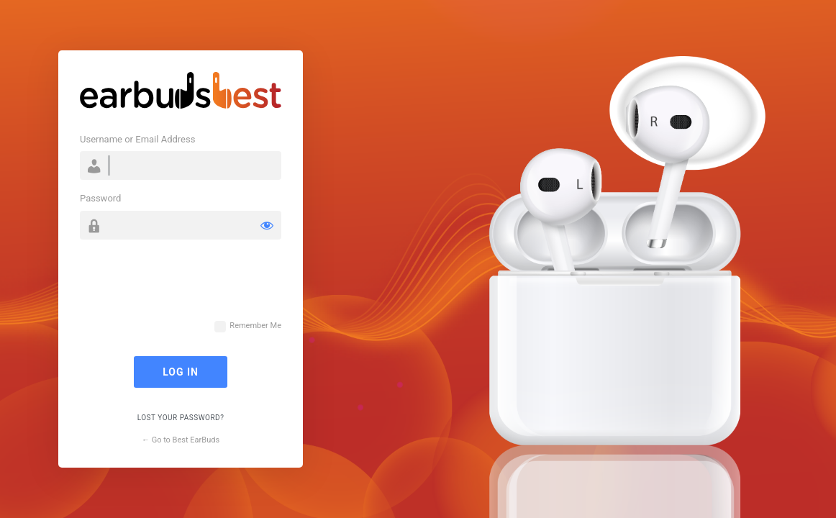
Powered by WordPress (180, 93)
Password (100, 198)
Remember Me (255, 326)
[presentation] (189, 286)
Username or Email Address (137, 139)
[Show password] (267, 225)
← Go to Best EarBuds (180, 440)
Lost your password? (180, 418)
